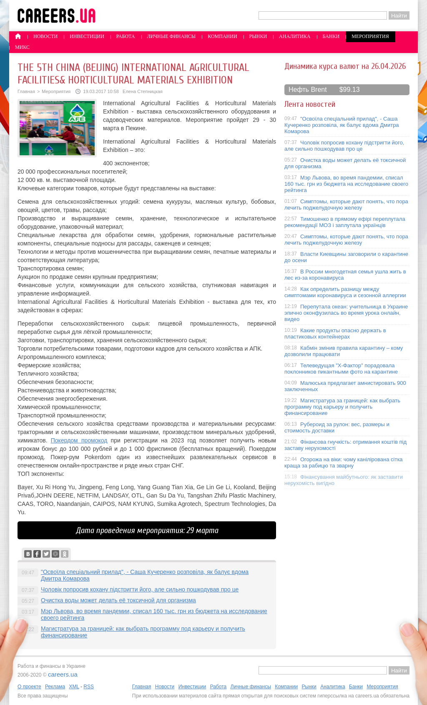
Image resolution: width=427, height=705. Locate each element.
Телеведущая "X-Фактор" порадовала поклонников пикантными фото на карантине (341, 368)
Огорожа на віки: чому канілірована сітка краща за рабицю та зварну (343, 462)
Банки (331, 36)
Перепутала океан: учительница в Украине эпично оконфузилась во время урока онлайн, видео (346, 312)
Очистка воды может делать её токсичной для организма (118, 600)
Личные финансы (171, 36)
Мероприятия (370, 36)
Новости (45, 36)
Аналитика (294, 36)
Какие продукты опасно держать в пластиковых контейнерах (335, 333)
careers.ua (63, 674)
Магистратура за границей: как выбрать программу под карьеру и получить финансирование (342, 406)
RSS (88, 687)
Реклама (55, 687)
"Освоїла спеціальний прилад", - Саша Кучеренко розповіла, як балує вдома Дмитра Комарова (341, 125)
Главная (26, 91)
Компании (222, 36)
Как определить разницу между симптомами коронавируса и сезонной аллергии (345, 292)
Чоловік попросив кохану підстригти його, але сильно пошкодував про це (140, 589)
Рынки (258, 36)
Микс (22, 47)
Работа (125, 36)
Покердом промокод (79, 440)
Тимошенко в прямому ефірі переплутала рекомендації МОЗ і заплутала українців (344, 222)
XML (74, 687)
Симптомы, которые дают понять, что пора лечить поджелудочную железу (346, 204)
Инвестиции (87, 36)
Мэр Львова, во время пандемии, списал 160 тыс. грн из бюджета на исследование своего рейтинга (346, 183)
